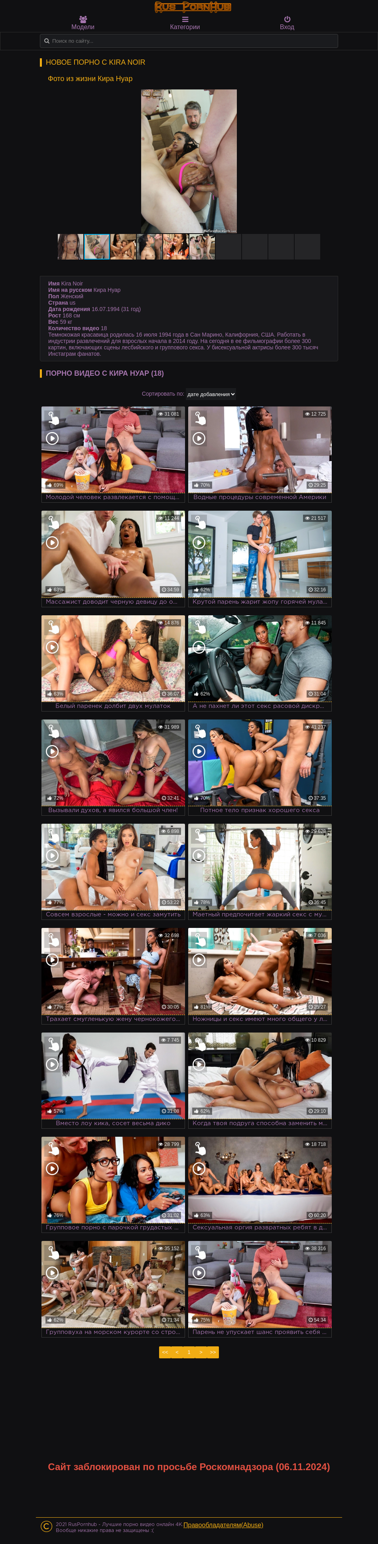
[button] (323, 96)
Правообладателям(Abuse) (223, 1525)
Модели (83, 23)
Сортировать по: (163, 393)
